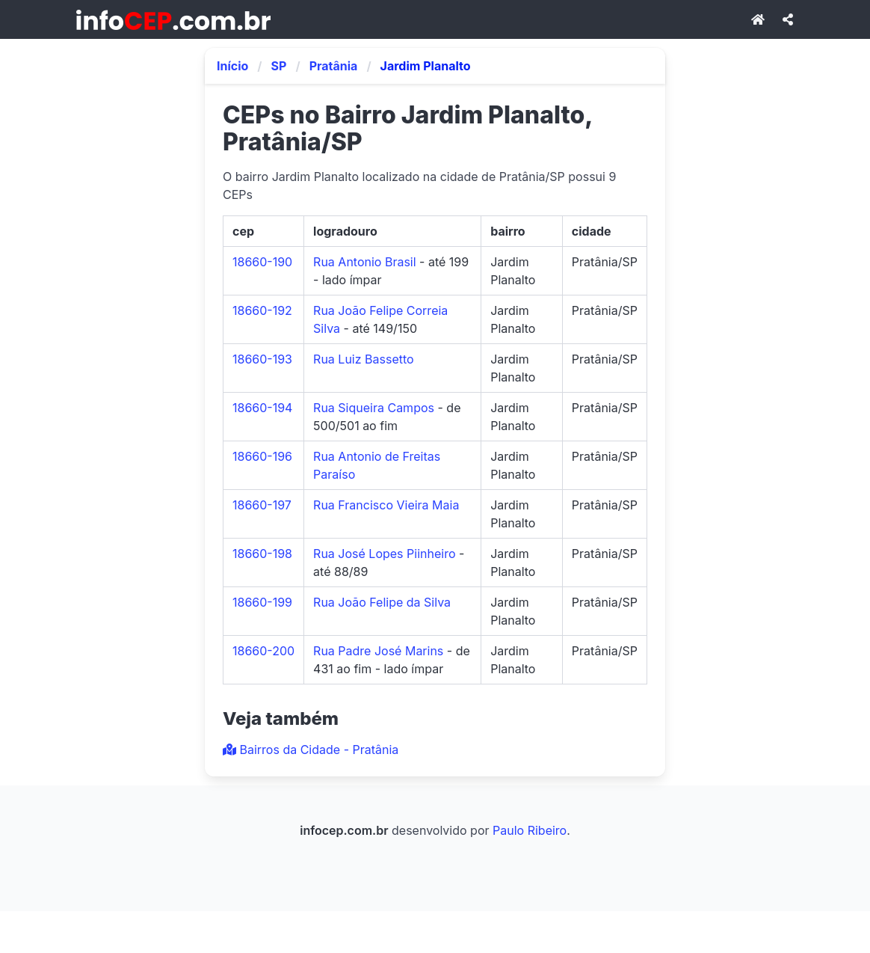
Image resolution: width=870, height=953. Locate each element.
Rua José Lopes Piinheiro (384, 553)
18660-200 (263, 650)
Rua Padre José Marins (378, 650)
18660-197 (261, 504)
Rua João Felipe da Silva (382, 602)
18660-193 (262, 359)
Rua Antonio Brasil (364, 261)
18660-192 (262, 310)
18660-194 (262, 407)
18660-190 (262, 261)
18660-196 (262, 456)
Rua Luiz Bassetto (363, 359)
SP (279, 65)
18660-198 (262, 553)
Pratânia (333, 65)
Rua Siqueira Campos (373, 407)
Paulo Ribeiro (530, 830)
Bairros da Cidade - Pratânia (310, 749)
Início (232, 65)
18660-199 (262, 602)
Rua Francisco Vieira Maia (386, 504)
